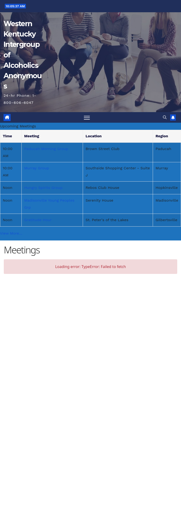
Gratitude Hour (38, 220)
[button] (165, 117)
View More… (11, 233)
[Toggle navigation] (87, 117)
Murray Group (36, 168)
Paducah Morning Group (46, 148)
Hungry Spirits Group (43, 187)
